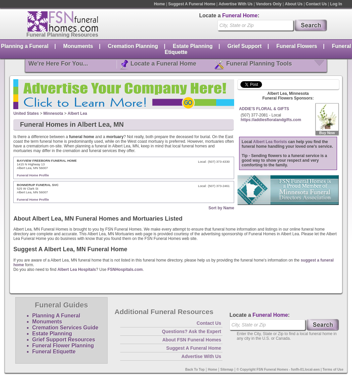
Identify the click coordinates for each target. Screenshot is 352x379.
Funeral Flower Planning (63, 345)
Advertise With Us (236, 4)
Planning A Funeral (56, 315)
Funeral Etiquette (54, 351)
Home (159, 4)
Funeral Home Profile (33, 175)
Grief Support (244, 46)
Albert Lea (77, 113)
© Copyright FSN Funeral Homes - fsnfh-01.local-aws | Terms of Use (289, 369)
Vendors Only (269, 4)
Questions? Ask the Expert (191, 331)
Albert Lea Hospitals (76, 269)
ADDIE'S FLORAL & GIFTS (264, 108)
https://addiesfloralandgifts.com (271, 119)
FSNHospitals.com (125, 269)
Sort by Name (221, 208)
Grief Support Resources (63, 339)
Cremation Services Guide (65, 327)
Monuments (78, 46)
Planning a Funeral (24, 46)
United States (26, 113)
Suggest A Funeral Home (192, 4)
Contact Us (316, 4)
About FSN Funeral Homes (191, 339)
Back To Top (195, 369)
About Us (294, 4)
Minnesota (53, 113)
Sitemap (226, 369)
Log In (336, 4)
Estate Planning (193, 46)
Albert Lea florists (270, 141)
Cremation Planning (133, 46)
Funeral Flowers (296, 46)
